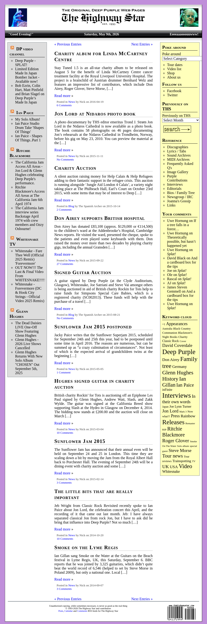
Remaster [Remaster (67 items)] (190, 423)
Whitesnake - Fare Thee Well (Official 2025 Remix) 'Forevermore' (29, 257)
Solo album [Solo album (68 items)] (183, 446)
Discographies (177, 147)
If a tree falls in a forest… (181, 225)
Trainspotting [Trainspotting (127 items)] (181, 461)
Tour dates (175, 65)
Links (171, 205)
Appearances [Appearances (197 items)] (176, 323)
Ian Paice (24, 112)
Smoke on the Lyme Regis (86, 547)
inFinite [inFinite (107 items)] (167, 389)
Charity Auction (75, 168)
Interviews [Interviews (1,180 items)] (176, 395)
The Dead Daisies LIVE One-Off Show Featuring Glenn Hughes (28, 329)
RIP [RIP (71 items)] (164, 429)
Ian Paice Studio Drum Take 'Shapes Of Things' (29, 127)
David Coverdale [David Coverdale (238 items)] (177, 345)
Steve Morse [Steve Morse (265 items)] (180, 450)
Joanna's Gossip (179, 201)
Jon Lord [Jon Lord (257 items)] (170, 411)
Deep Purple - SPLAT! (25, 63)
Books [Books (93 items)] (173, 337)
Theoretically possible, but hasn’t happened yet (181, 241)
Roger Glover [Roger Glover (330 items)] (175, 440)
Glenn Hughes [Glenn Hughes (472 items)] (177, 373)
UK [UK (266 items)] (165, 466)
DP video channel (21, 51)
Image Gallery (177, 172)
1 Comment (63, 372)
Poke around (171, 54)
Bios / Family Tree (181, 193)
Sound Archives (179, 155)
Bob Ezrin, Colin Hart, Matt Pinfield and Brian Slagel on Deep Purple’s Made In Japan (29, 94)
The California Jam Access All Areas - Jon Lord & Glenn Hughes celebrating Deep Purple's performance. (29, 172)
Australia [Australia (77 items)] (167, 328)
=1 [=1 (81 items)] (163, 324)
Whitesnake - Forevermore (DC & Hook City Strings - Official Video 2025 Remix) (29, 292)
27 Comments (65, 264)
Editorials (174, 189)
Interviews (175, 184)
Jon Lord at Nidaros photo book (95, 114)
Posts (60, 611)
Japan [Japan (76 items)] (165, 406)
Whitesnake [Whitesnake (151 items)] (171, 471)
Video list (174, 69)
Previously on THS (176, 116)
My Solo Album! (27, 119)
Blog (71, 206)
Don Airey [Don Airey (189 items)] (170, 359)
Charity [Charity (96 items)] (183, 337)
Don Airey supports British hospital (99, 218)
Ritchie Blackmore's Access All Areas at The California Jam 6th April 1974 (30, 195)
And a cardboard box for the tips (182, 262)
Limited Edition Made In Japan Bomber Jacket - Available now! (27, 75)
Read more (62, 96)
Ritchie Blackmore (19, 153)
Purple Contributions (177, 178)
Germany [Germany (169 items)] (179, 366)
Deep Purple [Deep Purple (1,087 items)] (178, 351)
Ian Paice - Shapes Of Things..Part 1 (28, 138)
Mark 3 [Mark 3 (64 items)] (182, 411)
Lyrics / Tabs (176, 151)
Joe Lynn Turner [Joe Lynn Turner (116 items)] (180, 406)
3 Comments (64, 482)
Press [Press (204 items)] (175, 416)
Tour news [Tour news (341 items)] (172, 456)
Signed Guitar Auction (82, 272)
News (71, 101)
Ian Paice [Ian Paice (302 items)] (185, 385)
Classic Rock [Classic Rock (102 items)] (170, 341)
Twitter (172, 95)
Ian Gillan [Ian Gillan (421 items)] (174, 382)
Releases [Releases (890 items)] (173, 422)
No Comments (65, 159)
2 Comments (64, 209)
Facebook (174, 91)
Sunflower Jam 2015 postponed (93, 327)
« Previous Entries (67, 44)
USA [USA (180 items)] (174, 467)
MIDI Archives (178, 159)
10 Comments (65, 432)
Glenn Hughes (18, 314)
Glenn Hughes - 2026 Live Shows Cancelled (28, 344)
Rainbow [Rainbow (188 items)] (188, 416)
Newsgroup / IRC (180, 197)
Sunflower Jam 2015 (79, 441)
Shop (171, 73)
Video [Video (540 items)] (185, 466)
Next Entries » (141, 44)
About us (173, 77)
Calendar (68, 611)
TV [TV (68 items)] (193, 461)
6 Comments (64, 105)
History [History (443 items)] (170, 379)
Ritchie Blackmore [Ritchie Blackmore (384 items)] (173, 432)
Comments (82, 611)
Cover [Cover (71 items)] (183, 341)
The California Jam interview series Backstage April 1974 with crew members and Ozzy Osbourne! (29, 218)
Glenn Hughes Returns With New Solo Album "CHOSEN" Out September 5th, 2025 (29, 362)
